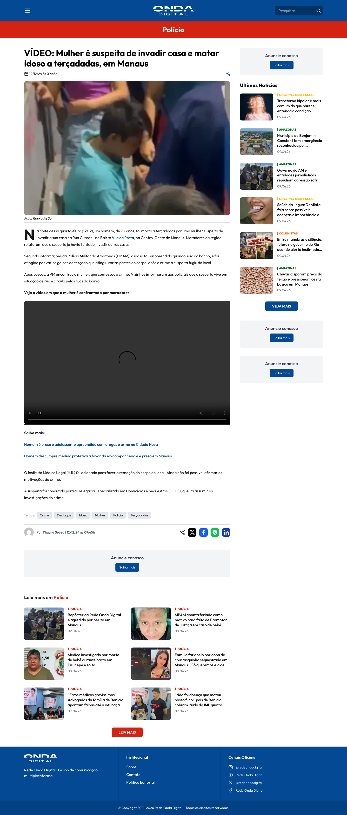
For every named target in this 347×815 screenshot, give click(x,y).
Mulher (100, 515)
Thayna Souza (53, 532)
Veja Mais (281, 306)
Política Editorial (140, 782)
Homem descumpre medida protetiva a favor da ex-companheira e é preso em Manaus (98, 456)
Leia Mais (127, 732)
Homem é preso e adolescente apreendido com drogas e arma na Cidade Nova (91, 444)
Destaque (64, 515)
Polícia (118, 515)
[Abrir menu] (27, 10)
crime (44, 515)
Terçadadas (139, 515)
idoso (83, 515)
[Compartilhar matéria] (228, 74)
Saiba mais (127, 567)
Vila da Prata (123, 237)
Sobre (131, 766)
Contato (133, 774)
